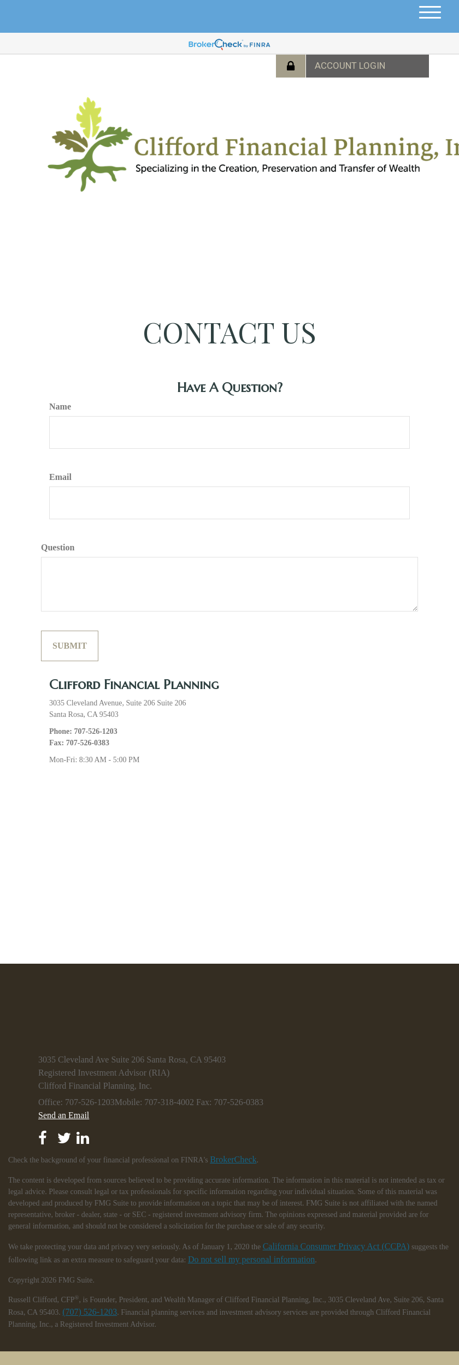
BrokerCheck (233, 1159)
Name (60, 406)
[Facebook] (45, 1134)
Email (60, 477)
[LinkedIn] (83, 1134)
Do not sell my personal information (251, 1259)
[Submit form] (69, 646)
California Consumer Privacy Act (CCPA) (336, 1246)
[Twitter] (64, 1134)
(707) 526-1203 (89, 1311)
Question (57, 547)
